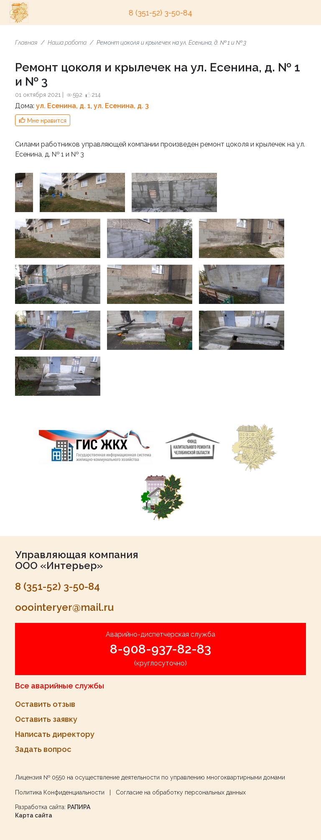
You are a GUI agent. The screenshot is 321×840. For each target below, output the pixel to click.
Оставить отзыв (45, 704)
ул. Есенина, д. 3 (121, 106)
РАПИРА (78, 807)
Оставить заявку (46, 719)
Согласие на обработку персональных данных (181, 792)
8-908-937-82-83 (160, 649)
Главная (26, 42)
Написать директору (54, 734)
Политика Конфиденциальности (59, 792)
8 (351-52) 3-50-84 (160, 12)
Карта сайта (33, 815)
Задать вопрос (43, 749)
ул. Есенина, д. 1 (63, 106)
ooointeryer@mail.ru (64, 607)
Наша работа (67, 42)
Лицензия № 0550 (40, 777)
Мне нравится (46, 120)
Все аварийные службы (59, 685)
